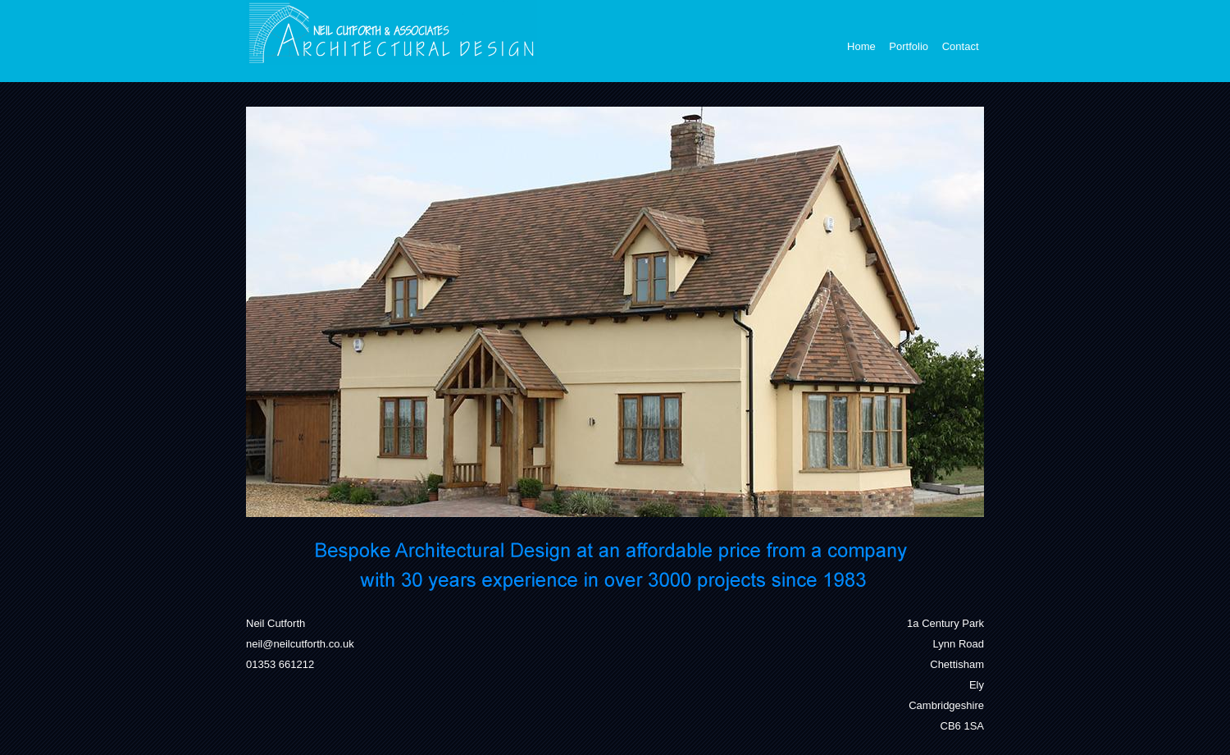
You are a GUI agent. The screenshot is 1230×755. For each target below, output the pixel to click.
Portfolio (908, 46)
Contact (960, 46)
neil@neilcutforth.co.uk (300, 644)
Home (861, 46)
